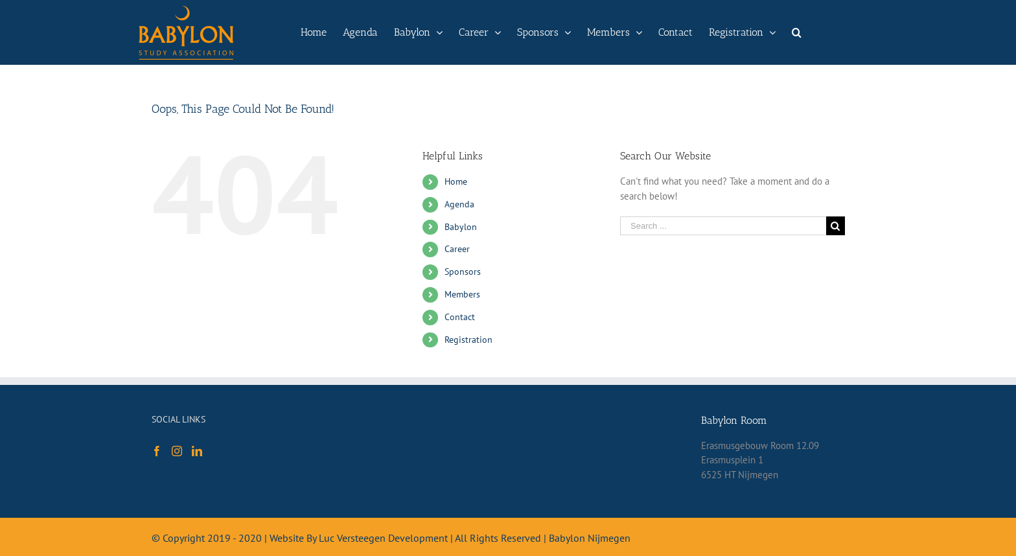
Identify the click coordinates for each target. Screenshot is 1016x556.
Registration (468, 339)
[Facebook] (157, 451)
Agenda (459, 204)
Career (457, 249)
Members (462, 294)
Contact (459, 317)
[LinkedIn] (197, 451)
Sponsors (462, 271)
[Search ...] (723, 225)
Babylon (460, 227)
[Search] (797, 32)
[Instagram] (177, 451)
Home (455, 181)
